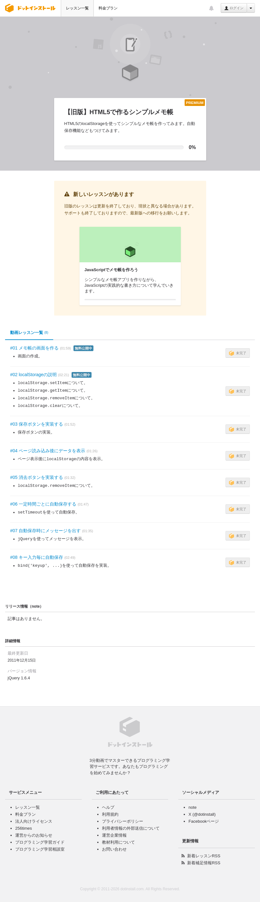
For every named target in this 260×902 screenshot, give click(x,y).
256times (23, 828)
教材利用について (118, 842)
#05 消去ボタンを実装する (36, 477)
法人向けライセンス (33, 821)
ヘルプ (108, 807)
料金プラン (107, 8)
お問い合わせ (114, 849)
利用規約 (110, 814)
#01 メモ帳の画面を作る (34, 347)
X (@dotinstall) (201, 814)
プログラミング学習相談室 (40, 849)
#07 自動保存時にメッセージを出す (45, 530)
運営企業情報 (114, 835)
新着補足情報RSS (203, 862)
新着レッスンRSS (203, 855)
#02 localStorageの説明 (33, 374)
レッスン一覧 (77, 8)
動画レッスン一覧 (29, 333)
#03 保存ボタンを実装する (36, 424)
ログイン (234, 8)
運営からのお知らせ (33, 835)
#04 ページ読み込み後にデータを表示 (47, 450)
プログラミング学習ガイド (40, 842)
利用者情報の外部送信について (131, 828)
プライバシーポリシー (122, 821)
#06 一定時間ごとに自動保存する (43, 504)
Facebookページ (203, 821)
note (192, 807)
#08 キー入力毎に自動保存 (36, 557)
